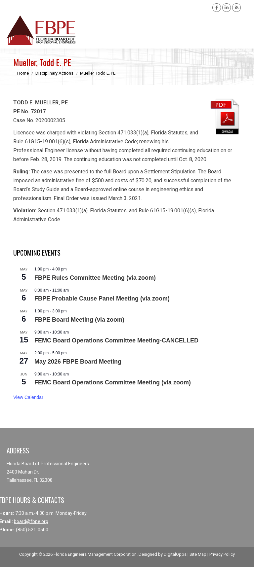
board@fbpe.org (31, 521)
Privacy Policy (222, 554)
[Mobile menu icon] (243, 30)
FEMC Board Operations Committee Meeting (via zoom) (112, 382)
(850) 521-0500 (32, 529)
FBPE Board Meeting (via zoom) (79, 319)
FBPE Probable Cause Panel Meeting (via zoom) (102, 298)
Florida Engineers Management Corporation (95, 554)
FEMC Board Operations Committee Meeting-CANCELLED (116, 340)
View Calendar (28, 397)
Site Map (198, 554)
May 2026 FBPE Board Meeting (77, 361)
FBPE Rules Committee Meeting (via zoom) (95, 277)
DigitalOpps (175, 554)
